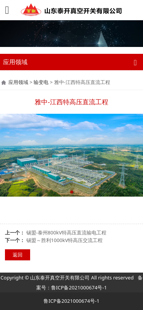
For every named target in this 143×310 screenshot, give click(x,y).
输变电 (41, 82)
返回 (17, 254)
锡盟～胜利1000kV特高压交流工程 (64, 240)
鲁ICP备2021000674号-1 (79, 287)
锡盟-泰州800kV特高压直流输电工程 (66, 232)
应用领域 (18, 82)
